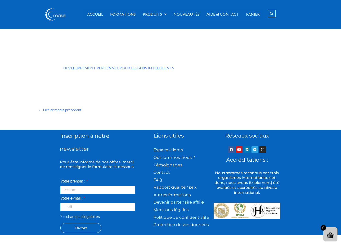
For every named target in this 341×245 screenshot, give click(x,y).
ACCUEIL (95, 14)
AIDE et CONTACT (222, 14)
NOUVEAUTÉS (186, 14)
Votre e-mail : (72, 198)
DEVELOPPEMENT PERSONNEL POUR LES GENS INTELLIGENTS (119, 68)
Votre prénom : (74, 181)
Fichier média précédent (60, 109)
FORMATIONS (123, 14)
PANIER (253, 14)
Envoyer (81, 228)
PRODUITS (154, 14)
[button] (154, 14)
